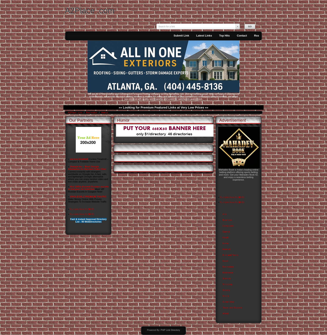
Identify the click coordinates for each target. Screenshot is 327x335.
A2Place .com (89, 10)
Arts (225, 214)
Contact (242, 35)
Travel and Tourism (232, 307)
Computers (228, 226)
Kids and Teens (230, 255)
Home (226, 243)
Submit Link (181, 35)
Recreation (92, 112)
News (225, 261)
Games (226, 231)
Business (227, 220)
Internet (226, 249)
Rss (256, 35)
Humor (104, 112)
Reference (228, 272)
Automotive (228, 302)
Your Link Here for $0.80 (81, 209)
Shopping (227, 284)
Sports (226, 296)
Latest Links (204, 35)
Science (227, 278)
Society (226, 290)
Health (226, 237)
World (226, 313)
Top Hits (224, 35)
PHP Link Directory (170, 330)
